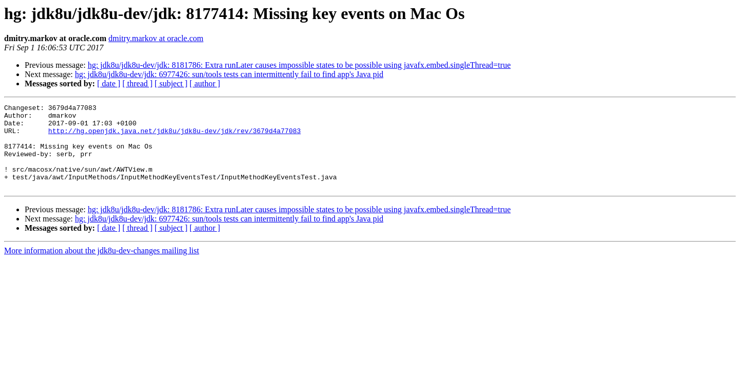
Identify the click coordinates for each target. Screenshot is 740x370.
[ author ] (205, 83)
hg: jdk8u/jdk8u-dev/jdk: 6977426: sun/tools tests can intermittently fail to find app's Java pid (229, 74)
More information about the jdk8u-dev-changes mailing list (101, 267)
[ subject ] (171, 83)
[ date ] (108, 83)
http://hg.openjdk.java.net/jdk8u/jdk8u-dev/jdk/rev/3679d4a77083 (174, 136)
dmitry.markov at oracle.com (155, 38)
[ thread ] (137, 83)
